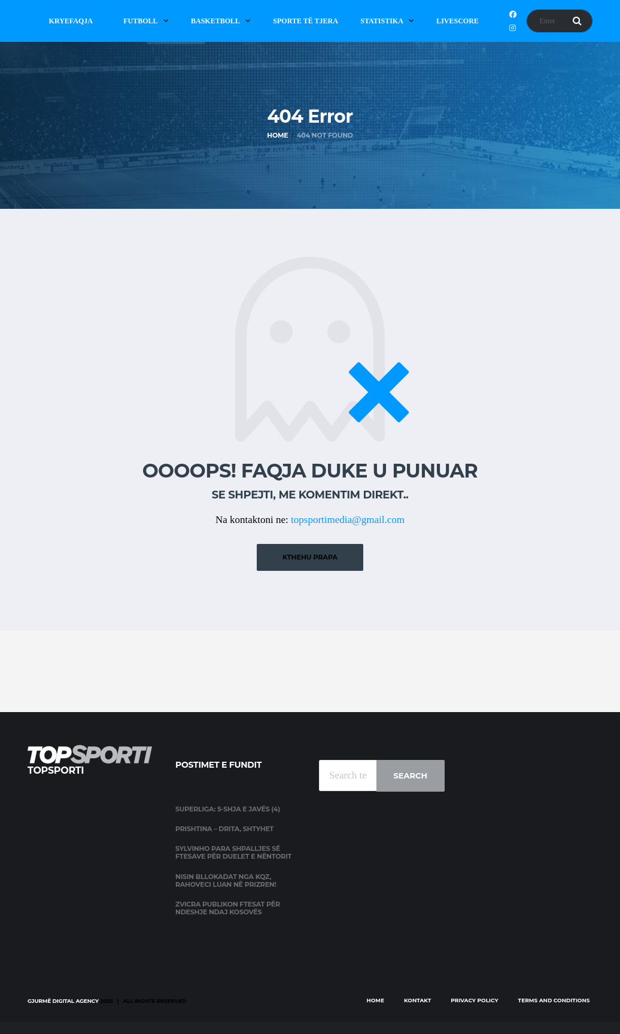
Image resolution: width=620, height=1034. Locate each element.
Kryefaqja (71, 21)
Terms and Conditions (554, 1000)
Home (375, 1000)
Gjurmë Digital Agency (63, 1000)
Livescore (457, 21)
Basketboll (215, 21)
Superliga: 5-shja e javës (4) (227, 809)
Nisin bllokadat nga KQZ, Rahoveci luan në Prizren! (225, 880)
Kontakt (417, 1000)
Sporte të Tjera (305, 21)
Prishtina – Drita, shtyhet (224, 829)
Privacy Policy (474, 1000)
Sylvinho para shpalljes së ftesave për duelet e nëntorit (233, 852)
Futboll (140, 21)
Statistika (381, 21)
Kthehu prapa (310, 557)
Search (410, 775)
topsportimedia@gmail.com (348, 519)
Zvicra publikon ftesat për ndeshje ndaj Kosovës (227, 908)
